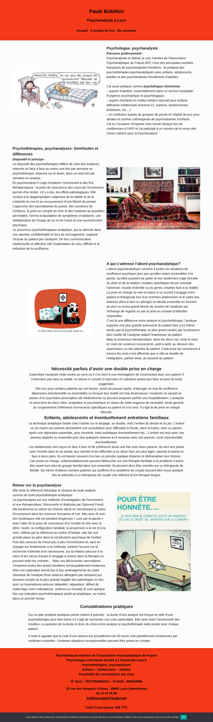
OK (183, 717)
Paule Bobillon (106, 11)
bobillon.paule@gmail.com (106, 698)
